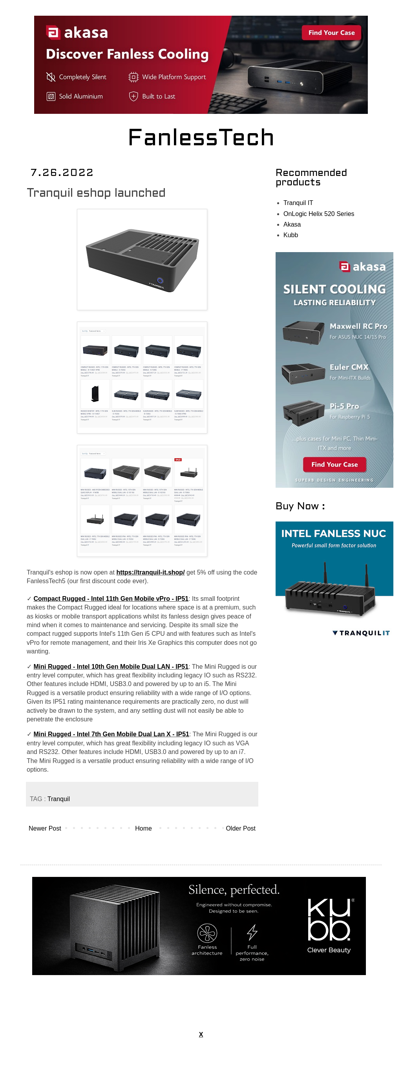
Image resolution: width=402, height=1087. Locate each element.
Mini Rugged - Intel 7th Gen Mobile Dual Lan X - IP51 (111, 734)
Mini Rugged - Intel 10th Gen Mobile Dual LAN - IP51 (110, 666)
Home (143, 828)
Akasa (292, 224)
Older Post (241, 828)
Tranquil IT (298, 202)
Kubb (290, 235)
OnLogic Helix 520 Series (318, 213)
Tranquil (59, 799)
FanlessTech (201, 139)
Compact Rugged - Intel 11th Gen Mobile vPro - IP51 (110, 598)
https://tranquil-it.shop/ (150, 572)
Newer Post (45, 828)
